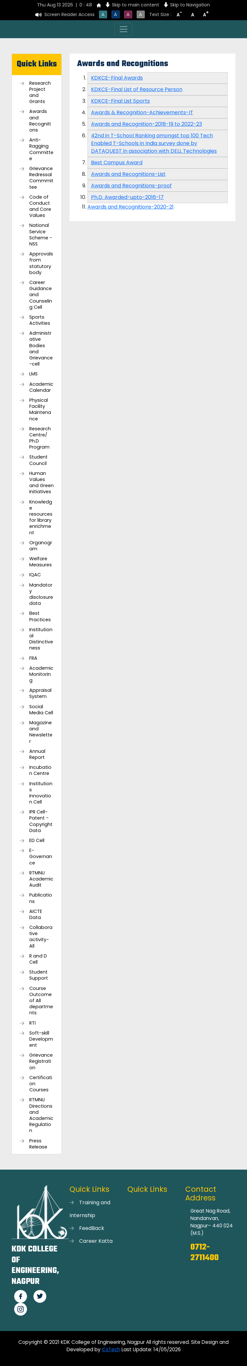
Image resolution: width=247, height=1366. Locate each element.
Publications (40, 898)
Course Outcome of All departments (41, 1000)
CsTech (111, 1349)
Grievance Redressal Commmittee (41, 178)
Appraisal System (40, 693)
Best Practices (40, 616)
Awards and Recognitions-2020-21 (130, 206)
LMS (33, 374)
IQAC (35, 575)
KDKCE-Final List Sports (120, 101)
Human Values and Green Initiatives (41, 482)
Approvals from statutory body (41, 263)
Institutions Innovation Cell (40, 793)
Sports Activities (39, 320)
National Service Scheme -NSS (40, 234)
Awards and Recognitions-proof (131, 185)
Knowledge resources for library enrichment (40, 517)
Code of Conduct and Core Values (40, 206)
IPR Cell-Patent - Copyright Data (40, 821)
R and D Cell (38, 959)
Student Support (38, 975)
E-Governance (40, 856)
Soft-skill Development (41, 1039)
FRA (33, 658)
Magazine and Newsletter (40, 732)
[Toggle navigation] (123, 29)
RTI (32, 1023)
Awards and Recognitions (40, 120)
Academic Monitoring (41, 674)
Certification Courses (40, 1084)
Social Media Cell (41, 710)
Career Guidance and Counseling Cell (40, 294)
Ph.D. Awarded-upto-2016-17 (127, 197)
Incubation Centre (40, 770)
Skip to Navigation (190, 5)
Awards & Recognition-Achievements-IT (142, 112)
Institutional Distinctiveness (41, 639)
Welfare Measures (40, 562)
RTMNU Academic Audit (41, 879)
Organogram (40, 546)
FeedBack (91, 1228)
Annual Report (37, 754)
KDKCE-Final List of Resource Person (136, 89)
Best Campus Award (116, 162)
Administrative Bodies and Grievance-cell (41, 348)
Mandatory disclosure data (41, 594)
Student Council (38, 460)
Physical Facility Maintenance (40, 409)
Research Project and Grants (40, 92)
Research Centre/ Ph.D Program (40, 438)
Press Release (38, 1144)
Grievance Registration (41, 1061)
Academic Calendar (41, 387)
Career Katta (96, 1241)
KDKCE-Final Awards (117, 78)
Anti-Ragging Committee (41, 149)
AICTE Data (35, 914)
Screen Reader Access (69, 14)
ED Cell (36, 841)
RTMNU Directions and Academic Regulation (41, 1115)
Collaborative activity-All (40, 936)
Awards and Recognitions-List (128, 174)
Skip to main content (135, 5)
